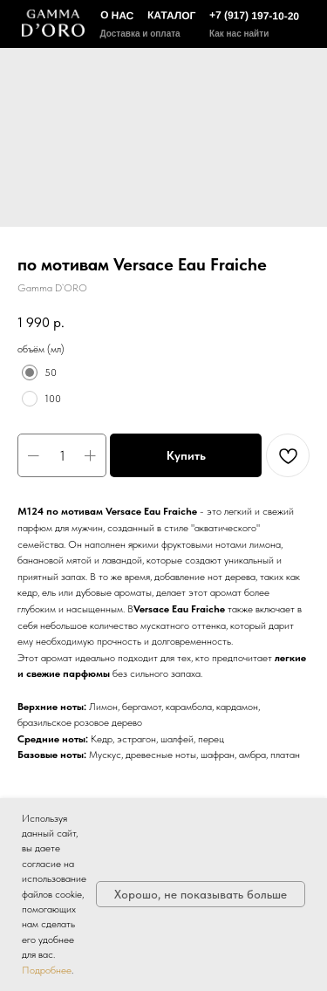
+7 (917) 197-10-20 (253, 16)
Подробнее (47, 970)
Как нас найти (239, 33)
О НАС (116, 15)
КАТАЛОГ (171, 15)
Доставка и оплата (140, 33)
